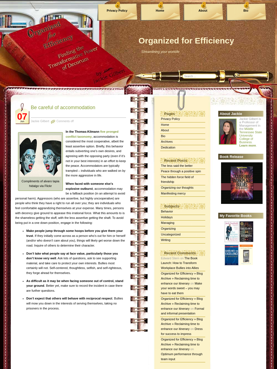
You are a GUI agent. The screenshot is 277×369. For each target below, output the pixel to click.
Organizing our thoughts (177, 187)
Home (160, 10)
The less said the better (177, 165)
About (203, 10)
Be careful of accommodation (63, 107)
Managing (167, 222)
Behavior (167, 211)
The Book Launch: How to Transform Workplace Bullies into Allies (180, 263)
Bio (245, 10)
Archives (167, 141)
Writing (165, 240)
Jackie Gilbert (40, 121)
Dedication (168, 147)
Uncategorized (171, 234)
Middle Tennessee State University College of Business (250, 135)
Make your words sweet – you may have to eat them (181, 288)
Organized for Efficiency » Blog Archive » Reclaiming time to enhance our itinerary (182, 278)
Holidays (167, 217)
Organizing (168, 228)
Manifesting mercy (173, 193)
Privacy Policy (117, 10)
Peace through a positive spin (181, 171)
